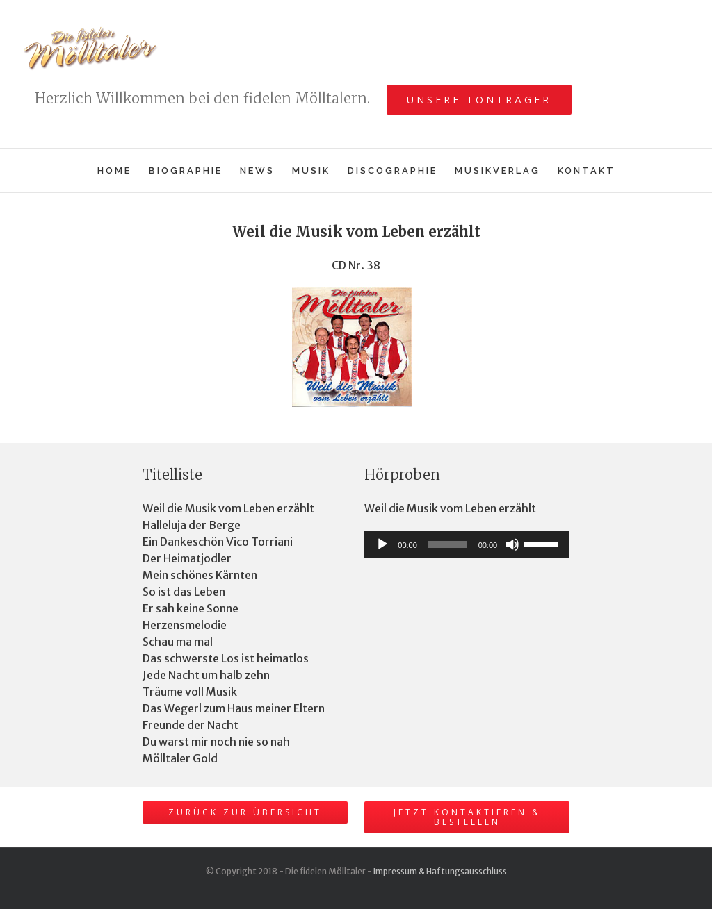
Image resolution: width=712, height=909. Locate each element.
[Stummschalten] (512, 544)
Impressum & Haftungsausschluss (440, 871)
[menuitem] (123, 170)
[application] (466, 544)
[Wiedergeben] (382, 544)
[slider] (447, 544)
